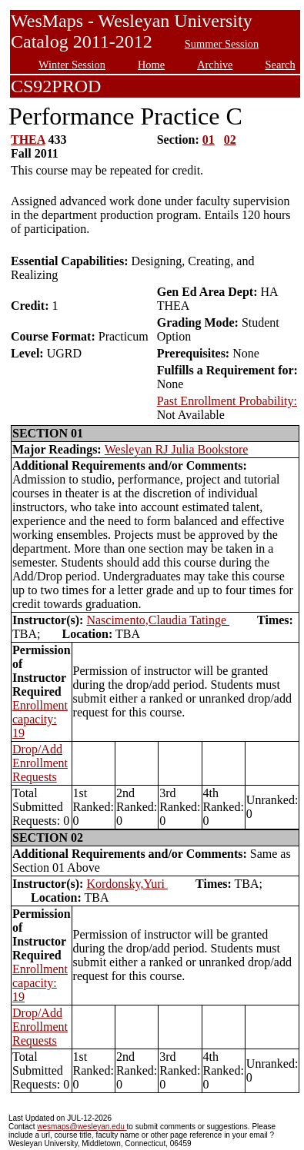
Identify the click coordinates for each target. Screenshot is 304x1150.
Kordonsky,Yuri (127, 883)
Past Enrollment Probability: (227, 400)
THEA (28, 139)
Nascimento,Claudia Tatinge (157, 620)
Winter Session (71, 64)
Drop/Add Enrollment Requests (40, 763)
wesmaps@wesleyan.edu (81, 1126)
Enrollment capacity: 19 (40, 719)
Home (151, 64)
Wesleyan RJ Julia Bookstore (177, 449)
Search (281, 64)
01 (208, 139)
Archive (214, 64)
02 (230, 139)
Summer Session (222, 44)
